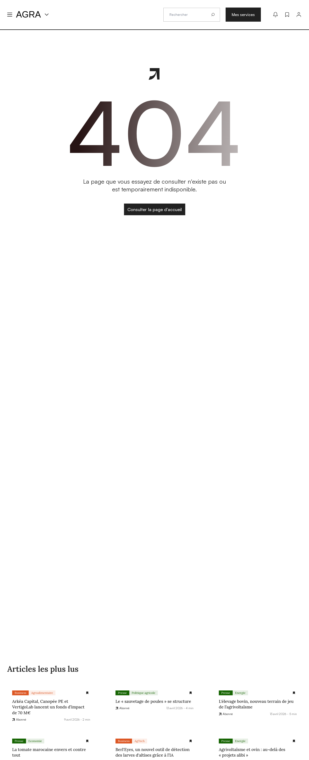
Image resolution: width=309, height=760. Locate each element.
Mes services (243, 14)
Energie (240, 693)
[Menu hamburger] (9, 15)
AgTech (139, 741)
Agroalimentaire (42, 693)
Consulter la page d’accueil (154, 209)
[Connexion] (299, 15)
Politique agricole (143, 693)
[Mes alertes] (275, 15)
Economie (35, 741)
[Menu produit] (47, 14)
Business (20, 693)
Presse (122, 693)
